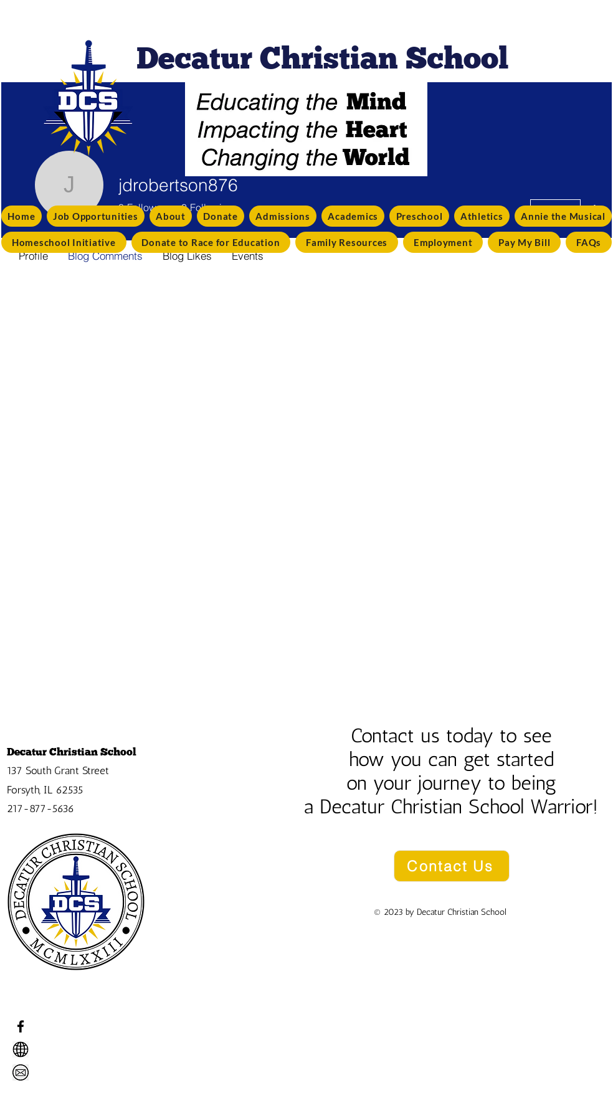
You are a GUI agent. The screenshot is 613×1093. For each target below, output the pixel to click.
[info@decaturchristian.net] (20, 1072)
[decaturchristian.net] (20, 1049)
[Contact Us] (452, 866)
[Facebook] (20, 1026)
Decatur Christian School (71, 751)
